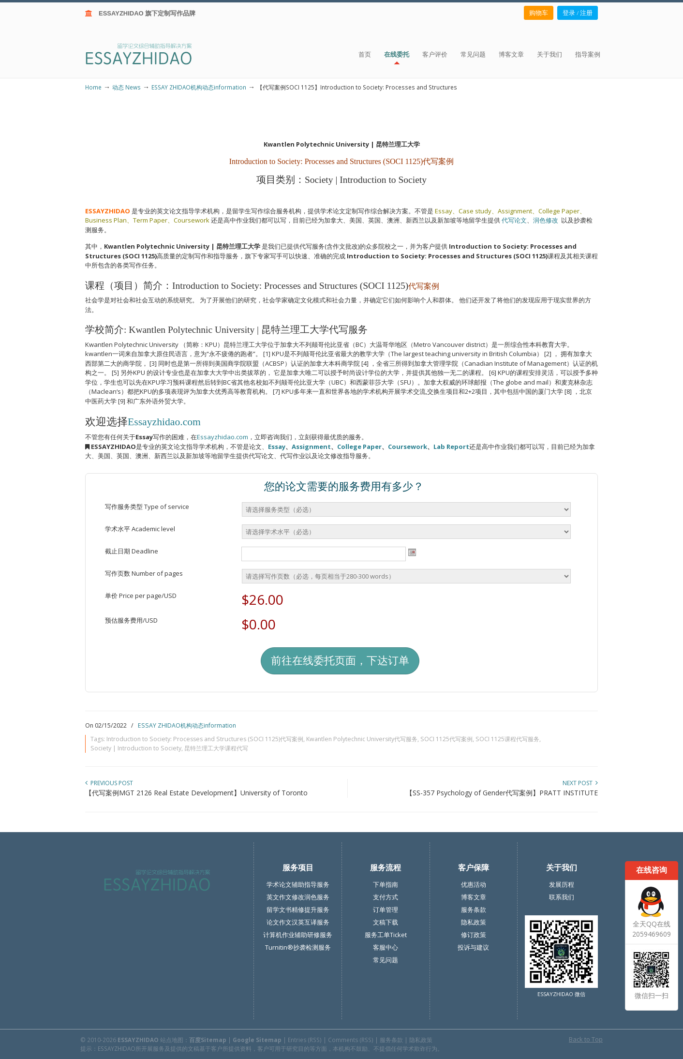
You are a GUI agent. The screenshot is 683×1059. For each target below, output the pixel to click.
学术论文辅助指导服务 (298, 884)
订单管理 (385, 909)
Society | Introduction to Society (135, 748)
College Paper (359, 446)
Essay (276, 446)
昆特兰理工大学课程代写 (216, 748)
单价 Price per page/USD (141, 595)
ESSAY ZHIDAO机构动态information (198, 87)
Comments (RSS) (350, 1040)
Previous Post (109, 783)
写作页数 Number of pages (144, 573)
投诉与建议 (473, 947)
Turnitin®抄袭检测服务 (298, 947)
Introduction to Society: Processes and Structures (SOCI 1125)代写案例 (204, 739)
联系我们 (561, 897)
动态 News (126, 87)
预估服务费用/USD (131, 620)
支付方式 (385, 897)
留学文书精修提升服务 (298, 909)
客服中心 (385, 947)
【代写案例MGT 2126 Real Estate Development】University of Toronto (196, 792)
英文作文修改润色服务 (298, 897)
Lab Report (451, 446)
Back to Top (586, 1039)
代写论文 (514, 220)
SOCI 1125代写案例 (446, 739)
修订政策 (473, 934)
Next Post (580, 783)
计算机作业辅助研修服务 (297, 934)
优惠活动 (473, 884)
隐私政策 (473, 922)
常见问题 (385, 959)
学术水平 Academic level (140, 528)
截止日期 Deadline (131, 551)
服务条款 (473, 909)
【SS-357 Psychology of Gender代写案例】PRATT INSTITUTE (502, 792)
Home (93, 87)
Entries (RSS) (305, 1040)
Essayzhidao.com (164, 422)
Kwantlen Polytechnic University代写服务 (361, 739)
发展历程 (561, 884)
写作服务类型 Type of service (147, 506)
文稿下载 (385, 922)
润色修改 (547, 220)
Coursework (407, 446)
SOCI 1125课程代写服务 (507, 739)
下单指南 (385, 884)
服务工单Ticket (386, 934)
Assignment (311, 446)
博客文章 (473, 897)
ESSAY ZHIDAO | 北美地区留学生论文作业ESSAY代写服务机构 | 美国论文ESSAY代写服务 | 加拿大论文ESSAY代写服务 (147, 53)
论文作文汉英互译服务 (298, 922)
